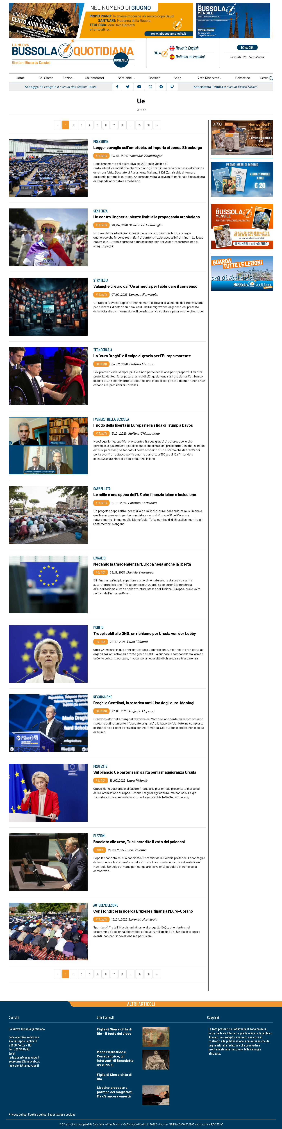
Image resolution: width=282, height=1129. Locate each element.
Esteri (99, 849)
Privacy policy (17, 1114)
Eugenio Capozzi (141, 710)
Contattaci (243, 77)
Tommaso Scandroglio (145, 155)
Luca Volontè (137, 641)
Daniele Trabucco (140, 571)
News (187, 48)
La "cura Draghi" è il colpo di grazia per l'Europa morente (143, 355)
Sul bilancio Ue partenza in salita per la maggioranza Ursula (145, 771)
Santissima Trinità (208, 86)
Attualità (101, 155)
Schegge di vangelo (40, 86)
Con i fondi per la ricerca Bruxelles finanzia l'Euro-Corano (144, 910)
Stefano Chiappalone (144, 433)
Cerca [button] (266, 77)
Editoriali (101, 363)
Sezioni (68, 77)
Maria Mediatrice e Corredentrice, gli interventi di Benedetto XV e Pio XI (115, 1058)
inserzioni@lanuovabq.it (24, 1065)
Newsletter (247, 57)
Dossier (154, 77)
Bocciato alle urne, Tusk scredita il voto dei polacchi (139, 841)
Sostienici (125, 77)
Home (20, 77)
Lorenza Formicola (143, 294)
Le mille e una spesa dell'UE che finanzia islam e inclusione (145, 494)
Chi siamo (45, 77)
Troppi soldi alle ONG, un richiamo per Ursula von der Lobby (145, 632)
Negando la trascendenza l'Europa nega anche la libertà (142, 563)
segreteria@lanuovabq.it (24, 1061)
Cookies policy (37, 1114)
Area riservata (208, 77)
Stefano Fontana (141, 363)
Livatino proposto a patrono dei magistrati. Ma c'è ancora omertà (115, 1091)
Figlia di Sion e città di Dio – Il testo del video (114, 1031)
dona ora (247, 47)
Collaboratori (94, 77)
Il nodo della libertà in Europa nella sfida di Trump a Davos (144, 424)
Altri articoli (141, 1003)
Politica (100, 572)
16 (148, 124)
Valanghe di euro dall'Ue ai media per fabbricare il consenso (146, 285)
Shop (177, 77)
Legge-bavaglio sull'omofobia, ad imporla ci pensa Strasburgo (148, 147)
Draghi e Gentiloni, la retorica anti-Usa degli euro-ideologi (144, 702)
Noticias (190, 56)
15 (139, 124)
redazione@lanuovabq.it (24, 1057)
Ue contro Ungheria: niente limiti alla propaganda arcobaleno (147, 216)
